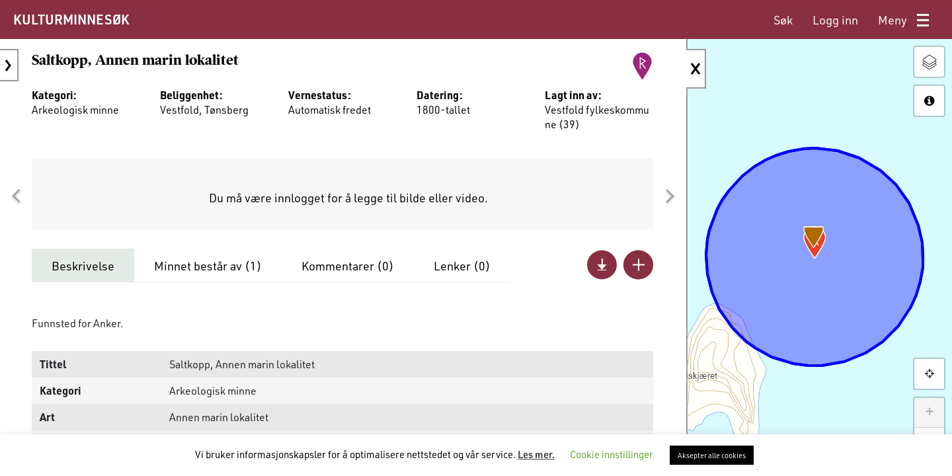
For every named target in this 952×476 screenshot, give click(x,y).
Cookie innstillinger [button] (611, 454)
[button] (16, 196)
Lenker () (462, 266)
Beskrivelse (83, 266)
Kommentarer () (347, 266)
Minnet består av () (208, 266)
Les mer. (536, 454)
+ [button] (929, 412)
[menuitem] (783, 20)
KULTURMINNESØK (71, 19)
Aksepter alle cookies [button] (712, 455)
